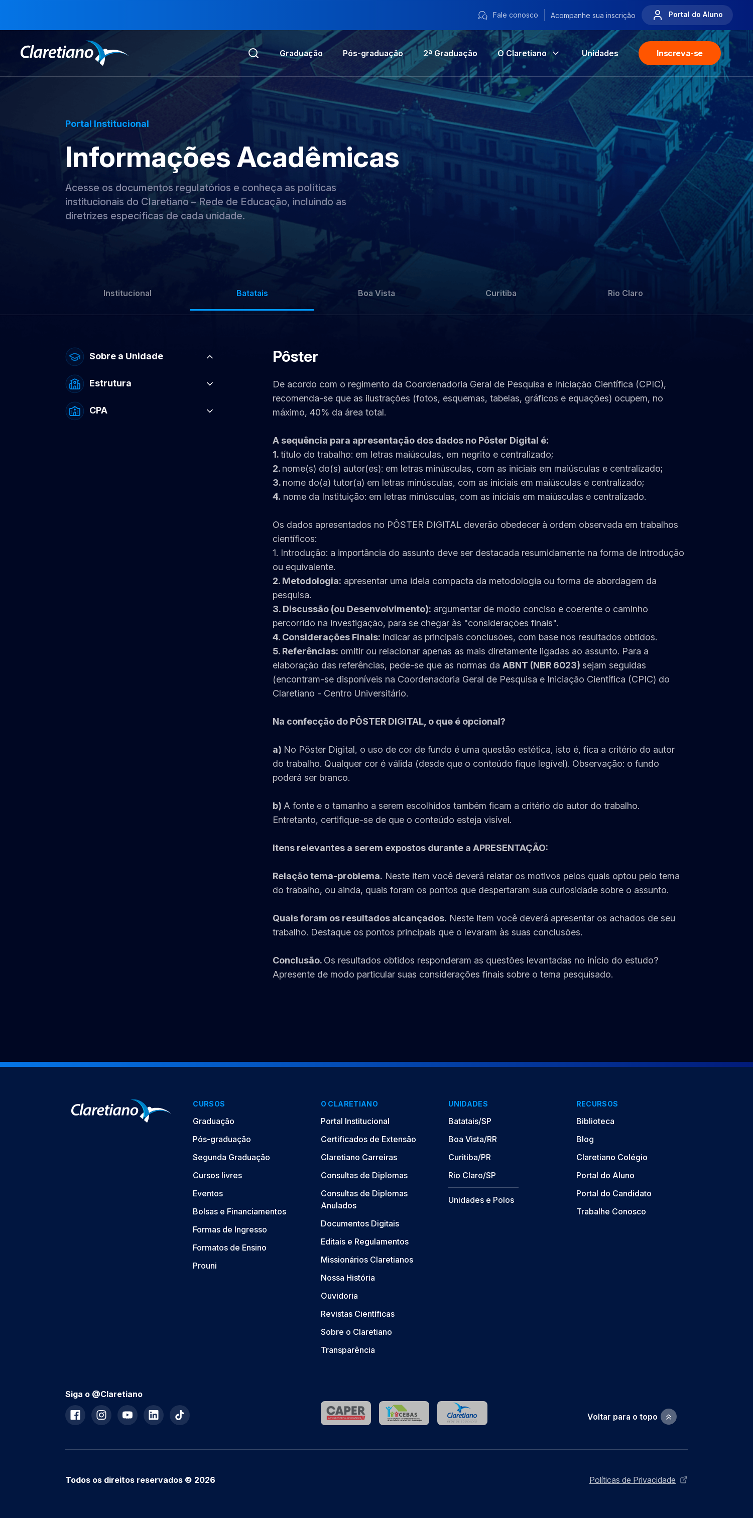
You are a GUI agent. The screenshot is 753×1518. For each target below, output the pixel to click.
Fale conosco (507, 15)
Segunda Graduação (231, 1157)
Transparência (348, 1350)
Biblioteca (595, 1121)
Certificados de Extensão (368, 1139)
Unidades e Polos (481, 1200)
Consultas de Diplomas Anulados (364, 1199)
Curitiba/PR (469, 1157)
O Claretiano (529, 53)
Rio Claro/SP (472, 1175)
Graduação (301, 53)
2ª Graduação (450, 53)
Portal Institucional (355, 1121)
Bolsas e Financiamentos (239, 1211)
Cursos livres (217, 1175)
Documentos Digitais (360, 1223)
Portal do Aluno (687, 15)
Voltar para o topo (632, 1417)
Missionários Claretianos (367, 1260)
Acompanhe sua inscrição (593, 15)
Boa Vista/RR (472, 1139)
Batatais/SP (469, 1121)
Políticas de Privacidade (638, 1480)
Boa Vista (376, 293)
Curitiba (501, 293)
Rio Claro (625, 293)
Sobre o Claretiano (356, 1332)
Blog (585, 1139)
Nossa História (348, 1278)
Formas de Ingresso (230, 1229)
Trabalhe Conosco (611, 1211)
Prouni (205, 1266)
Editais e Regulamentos (365, 1241)
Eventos (208, 1193)
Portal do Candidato (614, 1193)
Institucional (127, 293)
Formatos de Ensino (230, 1248)
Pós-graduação (222, 1139)
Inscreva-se (680, 53)
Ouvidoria (339, 1296)
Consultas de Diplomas (364, 1175)
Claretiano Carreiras (359, 1157)
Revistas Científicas (358, 1314)
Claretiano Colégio (612, 1157)
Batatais (252, 293)
